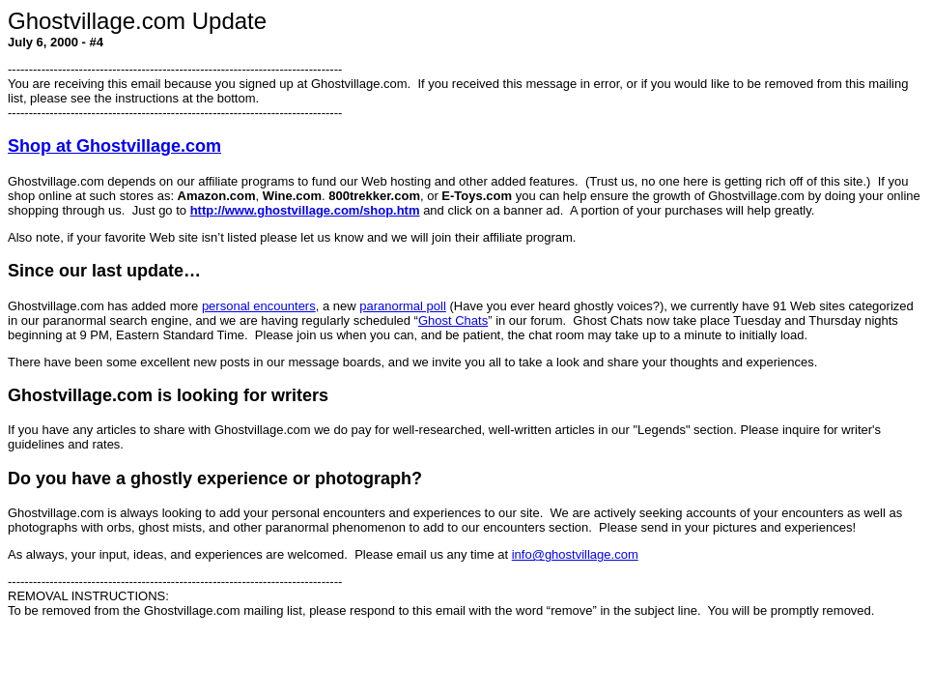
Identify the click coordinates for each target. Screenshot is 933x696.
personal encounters (259, 306)
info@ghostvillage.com (575, 554)
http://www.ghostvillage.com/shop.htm (305, 210)
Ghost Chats (453, 320)
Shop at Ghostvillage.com (114, 146)
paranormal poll (402, 306)
